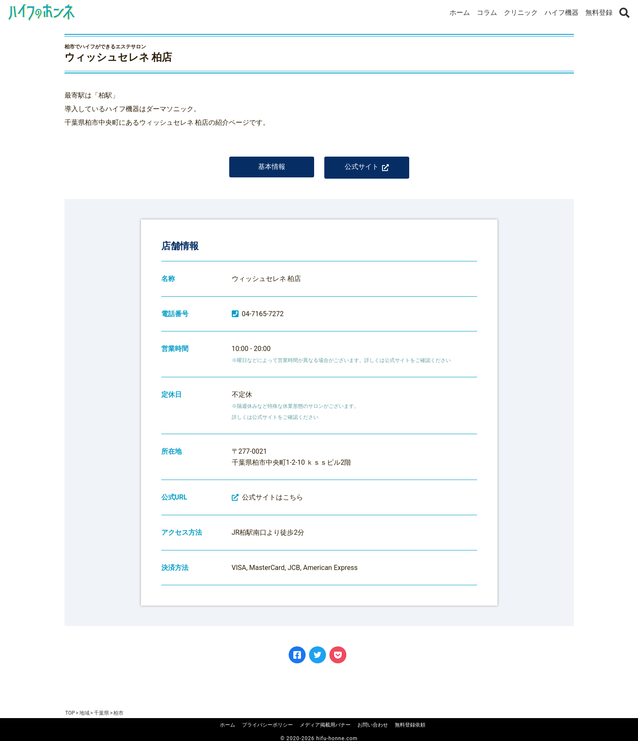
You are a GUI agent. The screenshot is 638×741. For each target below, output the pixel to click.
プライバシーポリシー (267, 725)
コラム (487, 12)
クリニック (521, 12)
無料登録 (599, 12)
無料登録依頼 (410, 725)
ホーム (460, 12)
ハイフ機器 (562, 12)
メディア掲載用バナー (325, 725)
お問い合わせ (372, 725)
